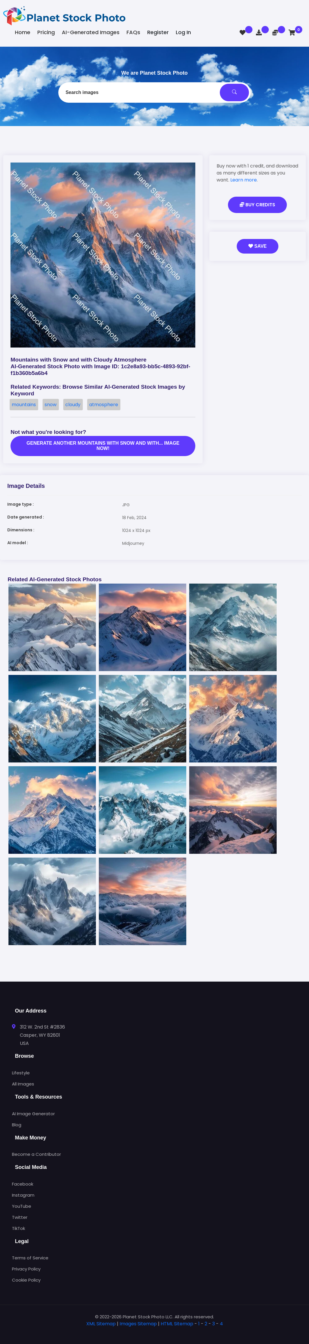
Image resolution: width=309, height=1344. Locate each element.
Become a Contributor (36, 1154)
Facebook (22, 1184)
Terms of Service (30, 1258)
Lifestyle (21, 1073)
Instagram (23, 1195)
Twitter (19, 1217)
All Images (23, 1084)
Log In (183, 32)
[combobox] (154, 92)
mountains (24, 404)
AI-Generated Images (91, 32)
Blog (16, 1125)
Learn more (243, 180)
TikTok (18, 1228)
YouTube (21, 1206)
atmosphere (103, 404)
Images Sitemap (138, 1323)
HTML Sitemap (177, 1323)
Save (257, 246)
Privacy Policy (26, 1269)
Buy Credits (257, 204)
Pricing (46, 32)
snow (51, 404)
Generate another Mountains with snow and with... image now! (103, 446)
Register (158, 32)
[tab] (154, 1333)
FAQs (133, 32)
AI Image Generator (33, 1114)
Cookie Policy (26, 1280)
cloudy (72, 404)
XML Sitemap (101, 1323)
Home (22, 32)
